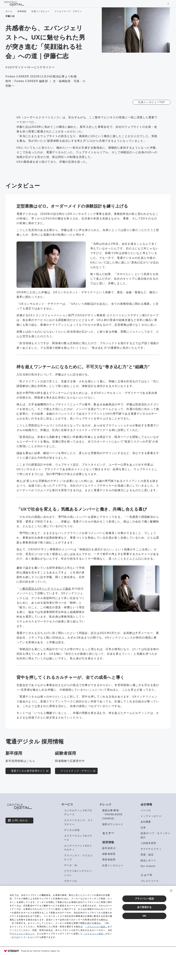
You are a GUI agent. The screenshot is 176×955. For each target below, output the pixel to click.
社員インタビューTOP (151, 102)
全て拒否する (144, 907)
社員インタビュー (40, 11)
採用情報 (21, 11)
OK (144, 915)
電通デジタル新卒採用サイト (30, 771)
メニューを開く (171, 3)
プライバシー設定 (144, 898)
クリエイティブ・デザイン (68, 11)
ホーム (9, 11)
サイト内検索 (165, 3)
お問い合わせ (18, 820)
